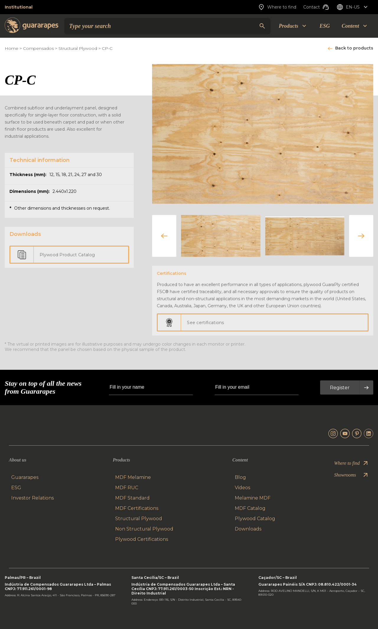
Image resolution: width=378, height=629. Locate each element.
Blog (240, 477)
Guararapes (24, 477)
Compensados (38, 48)
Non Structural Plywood (144, 529)
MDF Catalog (250, 508)
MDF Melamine (133, 477)
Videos (242, 487)
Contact (316, 7)
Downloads (248, 529)
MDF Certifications (136, 508)
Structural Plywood (78, 48)
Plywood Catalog (255, 518)
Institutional (18, 7)
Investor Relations (32, 498)
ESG (325, 26)
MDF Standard (132, 498)
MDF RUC (126, 487)
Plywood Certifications (141, 539)
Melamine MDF (253, 498)
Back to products (354, 48)
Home (11, 48)
